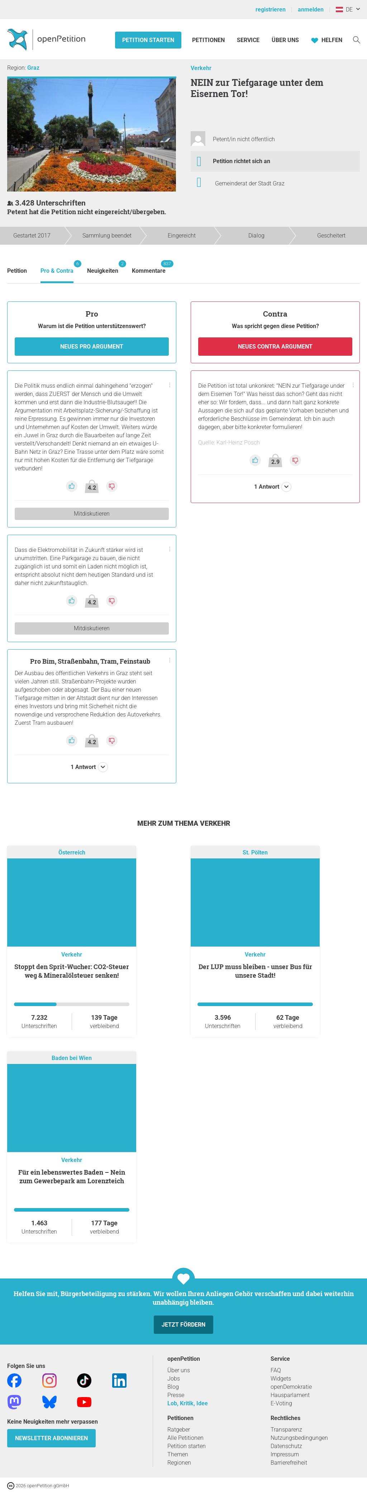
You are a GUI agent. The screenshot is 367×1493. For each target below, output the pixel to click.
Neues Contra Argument (275, 346)
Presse (175, 1395)
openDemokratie (291, 1386)
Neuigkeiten (102, 267)
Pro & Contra (56, 267)
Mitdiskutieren (92, 513)
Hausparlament (290, 1395)
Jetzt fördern (183, 1324)
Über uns (178, 1370)
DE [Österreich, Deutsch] (344, 9)
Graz (33, 67)
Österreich (71, 852)
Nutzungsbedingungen (299, 1437)
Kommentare (149, 267)
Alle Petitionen (185, 1437)
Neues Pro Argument (91, 346)
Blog (173, 1386)
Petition (17, 270)
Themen (177, 1454)
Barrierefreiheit (289, 1462)
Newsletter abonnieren (51, 1438)
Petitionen (209, 40)
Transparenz (286, 1429)
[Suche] (356, 39)
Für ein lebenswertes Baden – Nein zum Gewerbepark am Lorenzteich (71, 1176)
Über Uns (285, 40)
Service (248, 40)
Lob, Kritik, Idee (187, 1403)
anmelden (311, 9)
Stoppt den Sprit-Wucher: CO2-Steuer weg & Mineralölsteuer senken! (71, 971)
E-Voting (281, 1403)
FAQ (276, 1370)
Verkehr (201, 68)
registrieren (271, 9)
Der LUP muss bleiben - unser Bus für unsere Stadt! (255, 971)
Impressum (285, 1454)
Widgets (281, 1378)
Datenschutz (286, 1446)
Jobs (173, 1378)
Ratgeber (178, 1429)
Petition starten (148, 40)
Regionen (179, 1462)
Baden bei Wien (72, 1058)
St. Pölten (255, 852)
